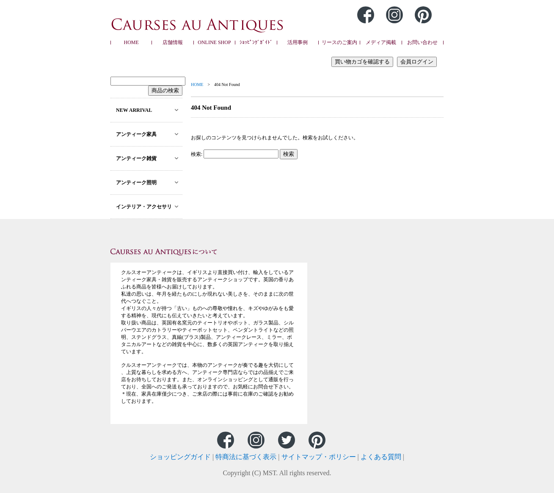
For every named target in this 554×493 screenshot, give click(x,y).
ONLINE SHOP (214, 42)
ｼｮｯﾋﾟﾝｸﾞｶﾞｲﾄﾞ (256, 42)
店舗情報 (173, 42)
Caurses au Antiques (197, 25)
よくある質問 (381, 456)
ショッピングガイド (180, 456)
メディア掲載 (381, 42)
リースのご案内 (339, 42)
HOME (131, 42)
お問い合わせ (422, 42)
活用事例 (297, 42)
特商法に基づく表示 (245, 456)
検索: (196, 154)
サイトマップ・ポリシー (318, 456)
